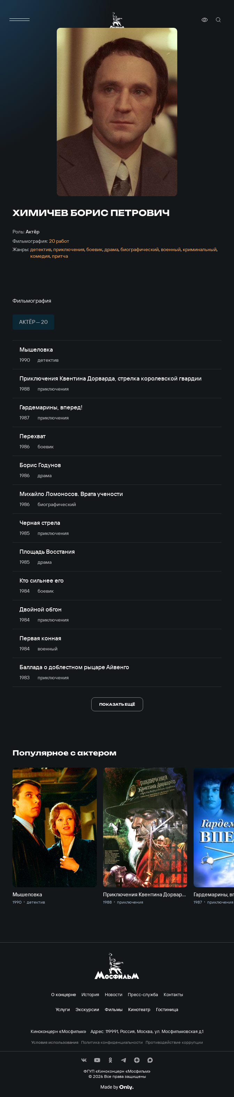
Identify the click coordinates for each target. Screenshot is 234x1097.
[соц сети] (84, 1060)
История (90, 994)
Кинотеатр (139, 1009)
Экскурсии (87, 1009)
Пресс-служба (143, 994)
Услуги (63, 1009)
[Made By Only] (116, 1087)
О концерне (63, 994)
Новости (113, 994)
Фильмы (114, 1009)
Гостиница (167, 1009)
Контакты (173, 994)
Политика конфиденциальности (112, 1042)
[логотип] (117, 20)
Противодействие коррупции (174, 1042)
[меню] (19, 20)
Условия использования (54, 1042)
